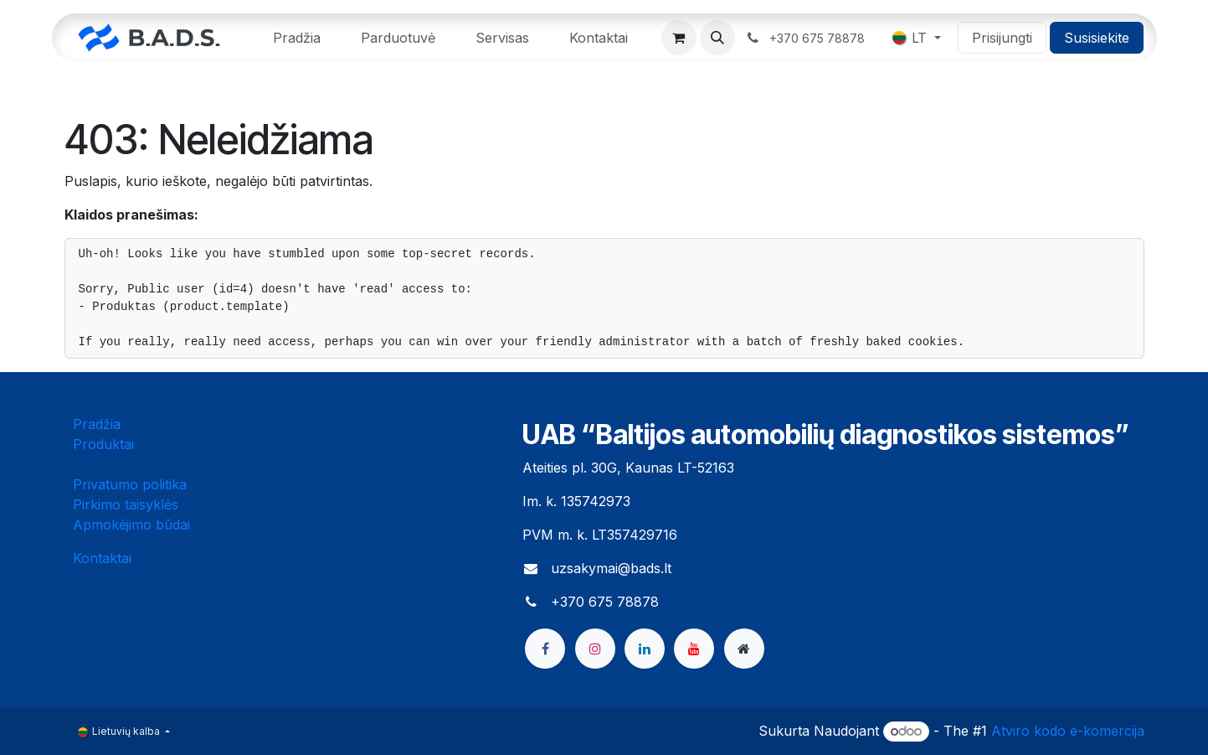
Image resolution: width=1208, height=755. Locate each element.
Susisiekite (1096, 37)
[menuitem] (297, 37)
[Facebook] (545, 648)
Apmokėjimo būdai (131, 524)
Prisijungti (1002, 37)
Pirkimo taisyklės (125, 504)
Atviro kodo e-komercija (1067, 730)
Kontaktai (102, 558)
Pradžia (97, 424)
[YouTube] (694, 648)
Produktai (103, 444)
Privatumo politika (130, 484)
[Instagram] (595, 648)
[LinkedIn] (645, 648)
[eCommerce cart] (679, 37)
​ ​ (807, 37)
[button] (717, 37)
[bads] (744, 648)
